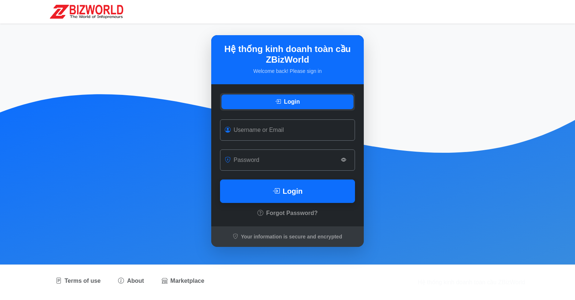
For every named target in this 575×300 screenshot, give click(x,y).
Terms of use (78, 281)
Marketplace (183, 281)
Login (287, 102)
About (131, 281)
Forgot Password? (287, 213)
